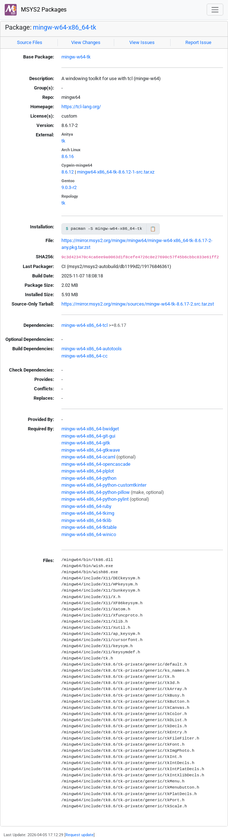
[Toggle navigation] (215, 10)
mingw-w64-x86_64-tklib (86, 520)
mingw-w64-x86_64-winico (88, 534)
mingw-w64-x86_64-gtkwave (90, 450)
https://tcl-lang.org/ (81, 106)
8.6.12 (67, 172)
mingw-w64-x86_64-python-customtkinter (103, 485)
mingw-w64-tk (76, 57)
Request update (79, 834)
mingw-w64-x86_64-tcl (84, 325)
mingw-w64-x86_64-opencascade (95, 464)
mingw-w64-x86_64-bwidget (90, 428)
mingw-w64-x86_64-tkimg (87, 513)
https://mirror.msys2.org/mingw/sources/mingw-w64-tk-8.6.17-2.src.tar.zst (137, 304)
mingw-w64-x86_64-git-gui (88, 436)
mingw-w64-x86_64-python (88, 478)
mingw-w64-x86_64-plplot (87, 471)
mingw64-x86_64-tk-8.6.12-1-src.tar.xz (115, 172)
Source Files (29, 42)
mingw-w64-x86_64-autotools (91, 348)
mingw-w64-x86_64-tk (64, 27)
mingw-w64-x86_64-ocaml (88, 457)
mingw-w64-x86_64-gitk (85, 443)
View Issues (142, 42)
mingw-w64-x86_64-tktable (89, 527)
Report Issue (198, 42)
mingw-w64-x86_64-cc (84, 356)
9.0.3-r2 (69, 187)
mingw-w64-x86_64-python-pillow (95, 492)
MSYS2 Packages (35, 10)
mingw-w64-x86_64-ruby (86, 506)
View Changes (85, 42)
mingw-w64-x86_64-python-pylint (95, 499)
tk (63, 141)
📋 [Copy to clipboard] (153, 229)
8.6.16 (67, 156)
